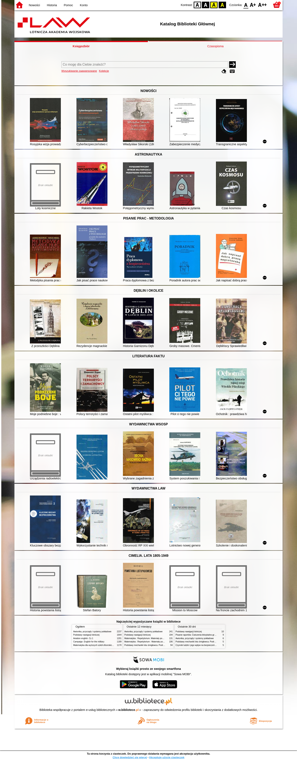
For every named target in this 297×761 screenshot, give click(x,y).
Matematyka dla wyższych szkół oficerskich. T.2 (95, 645)
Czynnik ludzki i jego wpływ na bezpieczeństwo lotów (200, 645)
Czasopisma (215, 46)
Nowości (34, 5)
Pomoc (68, 5)
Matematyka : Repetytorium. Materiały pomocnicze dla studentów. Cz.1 (157, 638)
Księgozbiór (81, 46)
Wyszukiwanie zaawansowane (79, 70)
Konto (84, 5)
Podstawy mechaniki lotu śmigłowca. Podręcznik (146, 645)
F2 (262, 4)
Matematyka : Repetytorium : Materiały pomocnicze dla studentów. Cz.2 (157, 642)
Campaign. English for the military (88, 642)
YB (214, 4)
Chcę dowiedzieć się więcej (130, 757)
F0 (246, 4)
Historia (52, 5)
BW (205, 4)
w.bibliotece (128, 709)
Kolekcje (104, 70)
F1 (253, 4)
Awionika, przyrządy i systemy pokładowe (92, 631)
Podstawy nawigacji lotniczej (86, 635)
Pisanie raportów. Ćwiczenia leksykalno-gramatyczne (200, 635)
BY (222, 4)
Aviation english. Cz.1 (83, 638)
